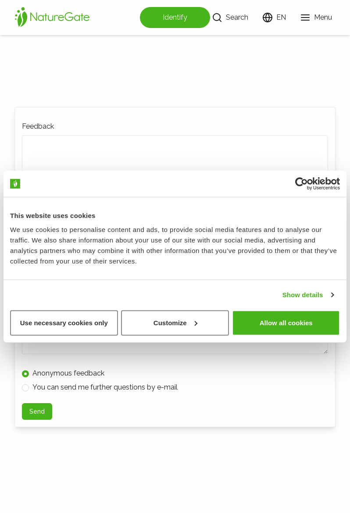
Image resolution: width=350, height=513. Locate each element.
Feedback (38, 126)
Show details (302, 295)
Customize (175, 322)
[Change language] (274, 17)
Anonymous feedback (63, 373)
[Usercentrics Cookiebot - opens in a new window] (301, 183)
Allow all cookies (286, 322)
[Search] (230, 17)
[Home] (52, 17)
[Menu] (316, 17)
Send (37, 411)
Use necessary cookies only (64, 322)
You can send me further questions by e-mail (100, 387)
